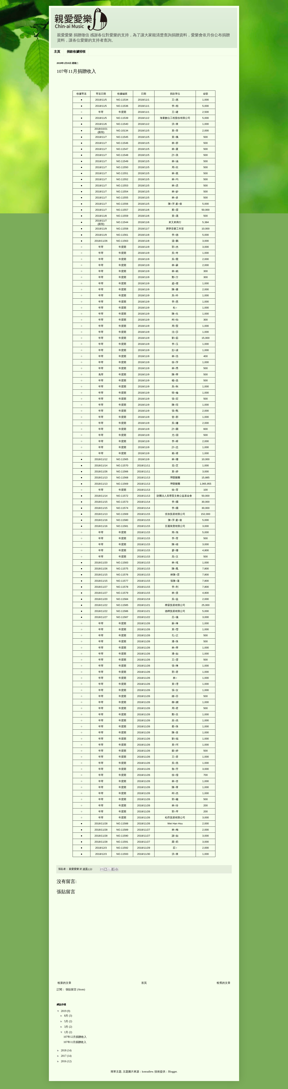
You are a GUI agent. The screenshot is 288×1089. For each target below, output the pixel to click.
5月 (66, 1021)
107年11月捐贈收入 (74, 1042)
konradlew (147, 1071)
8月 (66, 1015)
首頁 (144, 982)
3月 (66, 1026)
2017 (64, 1055)
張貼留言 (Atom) (75, 989)
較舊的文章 (223, 982)
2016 (64, 1061)
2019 (64, 1011)
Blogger (172, 1071)
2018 (64, 1050)
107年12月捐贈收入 (75, 1036)
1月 (66, 1032)
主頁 (57, 51)
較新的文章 (64, 982)
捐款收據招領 (76, 51)
